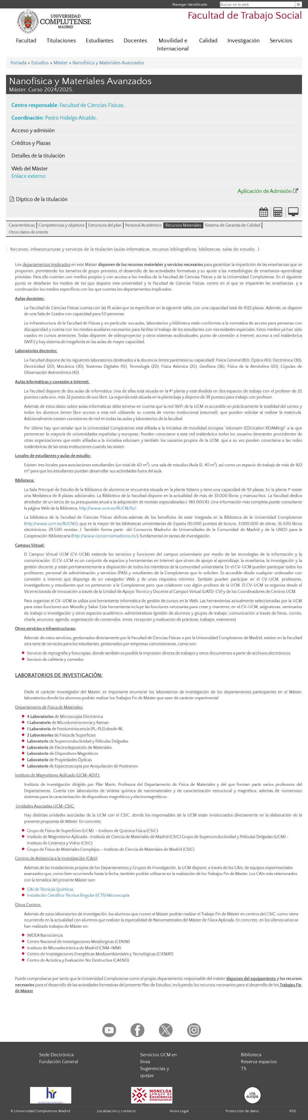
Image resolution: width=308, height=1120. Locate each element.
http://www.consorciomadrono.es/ (104, 536)
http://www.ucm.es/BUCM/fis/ (107, 508)
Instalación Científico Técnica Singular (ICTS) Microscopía (78, 895)
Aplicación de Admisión (265, 191)
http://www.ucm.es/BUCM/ (50, 523)
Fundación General (58, 1061)
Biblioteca (251, 1054)
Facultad (26, 41)
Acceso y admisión (33, 131)
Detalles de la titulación (38, 156)
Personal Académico (143, 225)
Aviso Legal (179, 1111)
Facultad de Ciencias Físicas (91, 105)
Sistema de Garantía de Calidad (232, 225)
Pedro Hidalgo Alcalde (70, 118)
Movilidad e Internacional (173, 45)
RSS (292, 1111)
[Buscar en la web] (298, 4)
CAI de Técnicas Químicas (50, 889)
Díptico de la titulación (42, 200)
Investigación (243, 41)
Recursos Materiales (183, 225)
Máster (61, 63)
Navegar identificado (189, 4)
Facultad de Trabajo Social (245, 15)
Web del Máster (29, 169)
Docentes (135, 41)
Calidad (208, 41)
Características (22, 225)
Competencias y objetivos (61, 225)
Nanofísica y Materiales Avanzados (108, 63)
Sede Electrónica (56, 1054)
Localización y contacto (116, 1111)
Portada (18, 63)
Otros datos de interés (28, 232)
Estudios (40, 63)
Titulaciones (61, 41)
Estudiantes (99, 41)
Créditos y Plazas (31, 143)
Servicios (281, 41)
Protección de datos (242, 1111)
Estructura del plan (105, 225)
